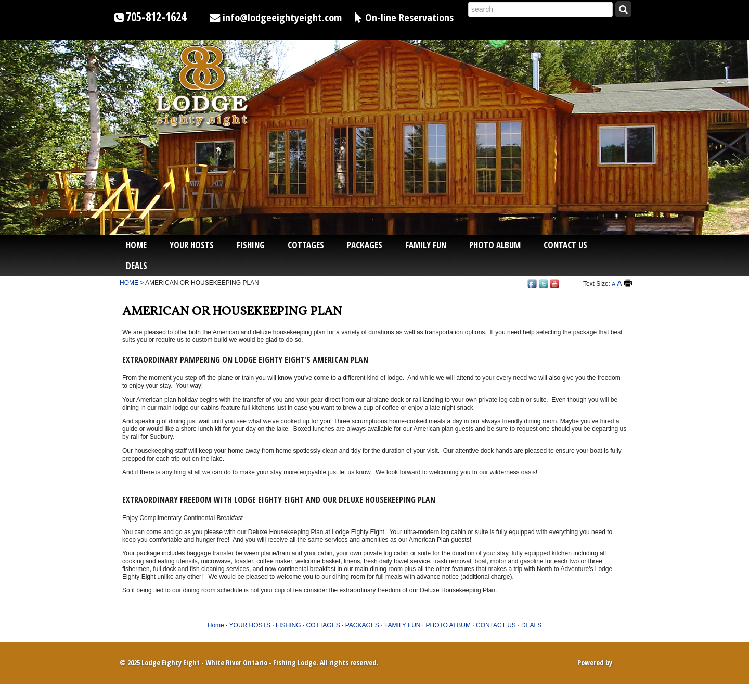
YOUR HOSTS (192, 245)
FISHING (251, 245)
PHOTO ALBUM (495, 245)
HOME (129, 282)
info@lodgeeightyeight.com (282, 17)
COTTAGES (306, 245)
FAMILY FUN (425, 245)
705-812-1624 (156, 17)
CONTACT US (565, 245)
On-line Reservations (409, 17)
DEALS (136, 266)
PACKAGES (364, 245)
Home (136, 245)
